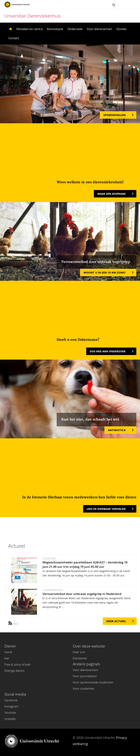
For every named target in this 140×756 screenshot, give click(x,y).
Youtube (10, 713)
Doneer (121, 29)
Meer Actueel (116, 621)
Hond (8, 652)
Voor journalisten (85, 676)
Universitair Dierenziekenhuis (32, 16)
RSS (14, 622)
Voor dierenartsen (99, 29)
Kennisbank (55, 29)
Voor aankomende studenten (93, 682)
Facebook (11, 700)
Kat (6, 658)
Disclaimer (80, 658)
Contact (13, 38)
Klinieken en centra (29, 29)
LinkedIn (10, 719)
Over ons (79, 652)
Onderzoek (74, 29)
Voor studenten (83, 689)
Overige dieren (14, 671)
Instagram (11, 706)
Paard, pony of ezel (17, 664)
